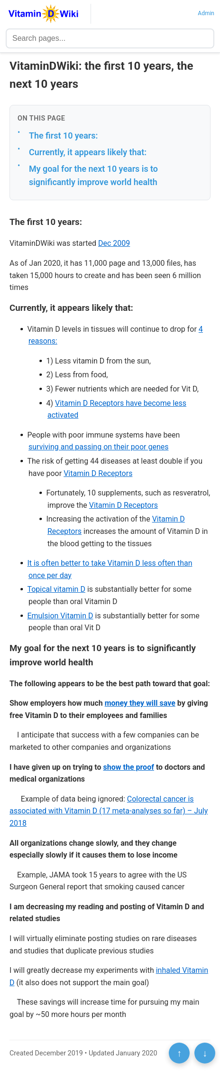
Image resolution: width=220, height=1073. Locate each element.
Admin (206, 13)
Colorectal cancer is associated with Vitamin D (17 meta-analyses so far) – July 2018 (108, 811)
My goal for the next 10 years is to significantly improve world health (93, 175)
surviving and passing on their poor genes (98, 446)
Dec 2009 (114, 243)
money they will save (140, 703)
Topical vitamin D (56, 589)
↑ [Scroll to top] (179, 1053)
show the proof (128, 767)
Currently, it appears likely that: (88, 152)
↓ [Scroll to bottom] (204, 1053)
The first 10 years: (63, 135)
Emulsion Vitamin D (60, 615)
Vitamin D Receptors (98, 473)
